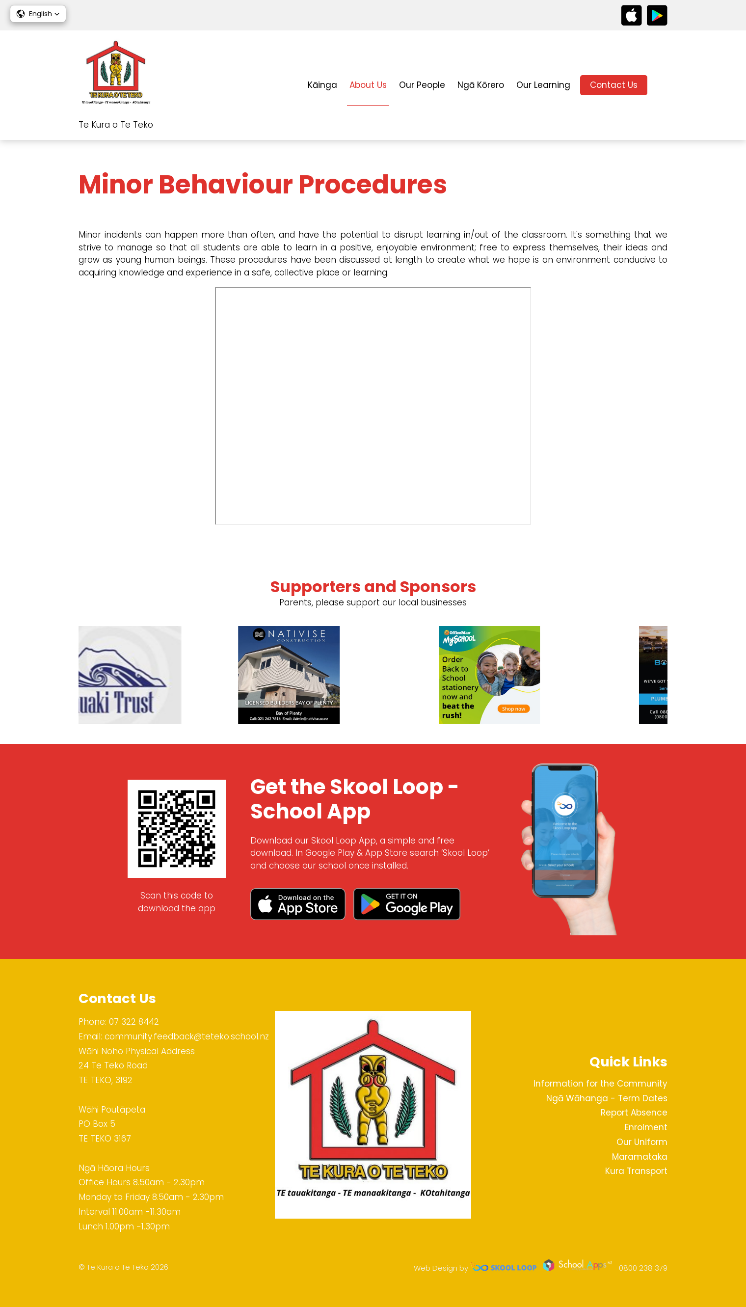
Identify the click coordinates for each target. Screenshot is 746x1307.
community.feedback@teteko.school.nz (187, 1036)
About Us (368, 85)
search (662, 85)
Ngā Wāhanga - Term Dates (606, 1098)
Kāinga (322, 85)
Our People (422, 85)
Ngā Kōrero (480, 85)
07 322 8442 (134, 1022)
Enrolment (646, 1127)
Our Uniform (641, 1142)
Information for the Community (600, 1083)
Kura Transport (636, 1171)
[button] (38, 13)
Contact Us (614, 85)
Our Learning (543, 85)
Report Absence (634, 1112)
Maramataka (639, 1157)
